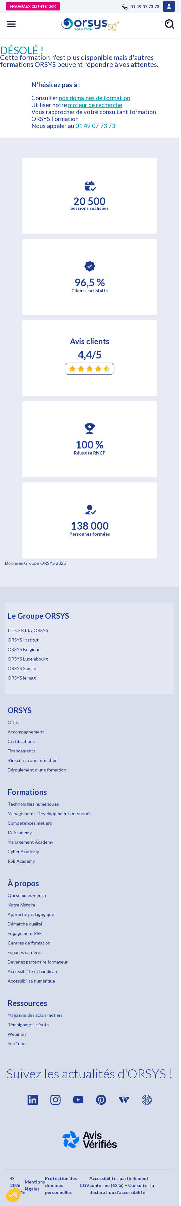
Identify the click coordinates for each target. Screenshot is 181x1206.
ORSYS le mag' (22, 677)
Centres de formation (29, 942)
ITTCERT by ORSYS (28, 630)
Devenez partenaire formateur (38, 961)
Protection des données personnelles (61, 1185)
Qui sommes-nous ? (27, 895)
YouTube (17, 1043)
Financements (22, 750)
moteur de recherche (95, 104)
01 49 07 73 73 (95, 125)
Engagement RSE (25, 933)
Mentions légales (35, 1185)
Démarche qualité (25, 923)
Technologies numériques (33, 804)
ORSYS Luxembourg (28, 658)
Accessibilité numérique (31, 981)
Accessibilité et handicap (32, 971)
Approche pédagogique (31, 914)
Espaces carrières (25, 952)
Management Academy (30, 842)
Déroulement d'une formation (37, 769)
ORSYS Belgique (24, 649)
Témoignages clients (28, 1024)
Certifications (21, 741)
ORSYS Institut (23, 639)
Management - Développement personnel (49, 813)
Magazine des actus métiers (35, 1015)
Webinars (17, 1034)
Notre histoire (22, 904)
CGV (84, 1185)
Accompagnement (26, 731)
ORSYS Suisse (22, 668)
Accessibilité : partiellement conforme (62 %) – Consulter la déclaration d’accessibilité (121, 1185)
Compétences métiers (30, 823)
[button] (13, 1195)
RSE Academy (21, 861)
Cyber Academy (23, 851)
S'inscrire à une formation (33, 760)
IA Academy (20, 832)
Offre (13, 722)
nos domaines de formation (94, 97)
